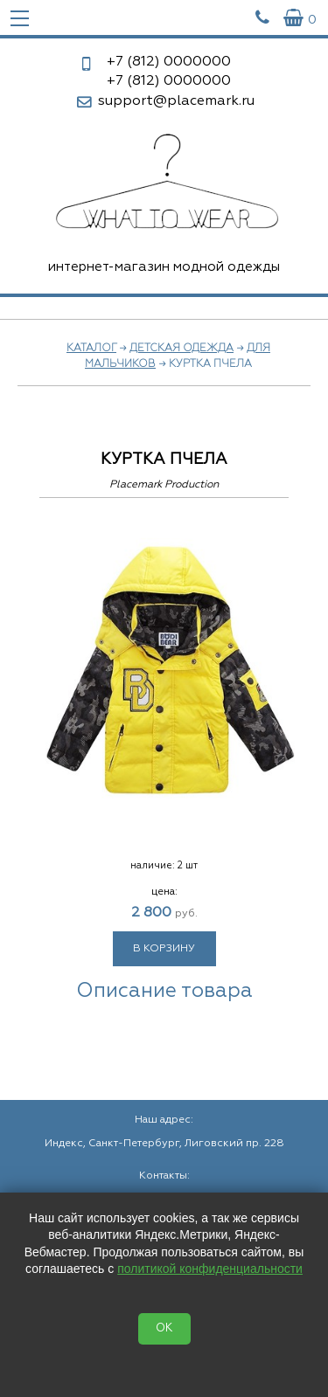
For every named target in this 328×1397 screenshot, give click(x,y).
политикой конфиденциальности (210, 1269)
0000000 (169, 62)
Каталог (91, 348)
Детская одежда (181, 348)
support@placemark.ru (176, 101)
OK (164, 1328)
